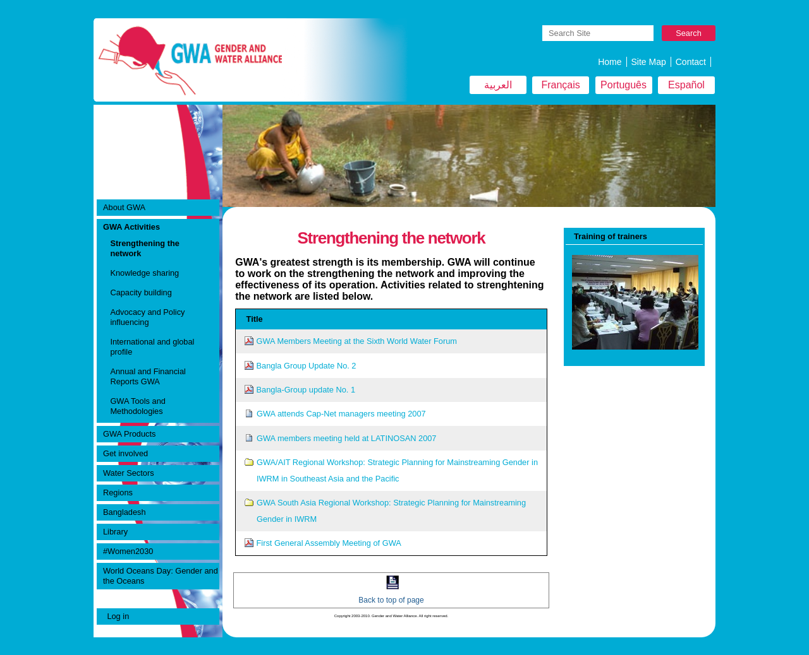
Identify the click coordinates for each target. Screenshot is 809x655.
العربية (498, 85)
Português (623, 85)
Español (686, 85)
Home (609, 62)
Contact (691, 62)
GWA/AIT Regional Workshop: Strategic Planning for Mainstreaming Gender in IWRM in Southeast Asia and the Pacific (397, 470)
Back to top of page (390, 600)
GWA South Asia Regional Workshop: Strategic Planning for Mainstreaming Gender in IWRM (391, 511)
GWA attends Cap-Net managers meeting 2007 (341, 413)
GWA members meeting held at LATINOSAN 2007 (347, 438)
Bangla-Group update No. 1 (306, 389)
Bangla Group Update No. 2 (306, 365)
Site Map (648, 62)
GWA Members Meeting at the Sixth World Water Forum (357, 341)
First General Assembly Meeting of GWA (329, 543)
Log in (118, 616)
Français (560, 85)
